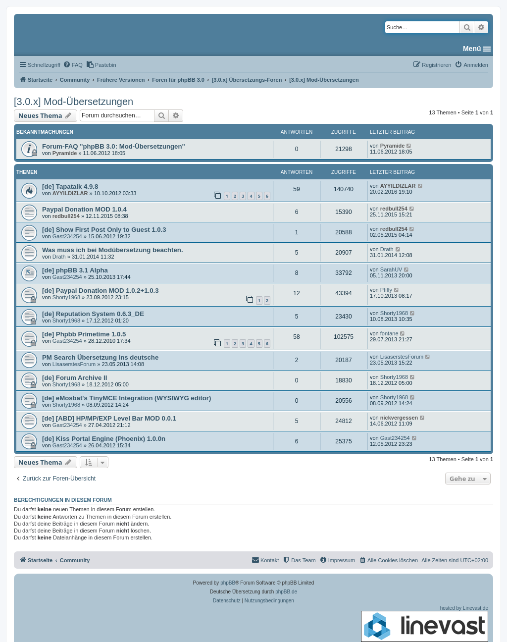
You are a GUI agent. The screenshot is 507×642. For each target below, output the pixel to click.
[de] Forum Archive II (74, 377)
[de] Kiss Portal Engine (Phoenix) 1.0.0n (103, 438)
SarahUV (391, 269)
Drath (59, 257)
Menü (472, 49)
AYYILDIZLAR (70, 193)
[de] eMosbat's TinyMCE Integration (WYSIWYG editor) (126, 398)
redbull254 (66, 216)
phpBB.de (286, 591)
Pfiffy (386, 290)
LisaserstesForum (74, 364)
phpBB (227, 583)
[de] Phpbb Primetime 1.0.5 (84, 334)
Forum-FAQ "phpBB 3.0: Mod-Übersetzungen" (113, 146)
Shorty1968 (66, 297)
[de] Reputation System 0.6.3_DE (93, 314)
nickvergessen (399, 418)
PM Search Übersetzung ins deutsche (100, 357)
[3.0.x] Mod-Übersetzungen (73, 101)
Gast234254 (67, 236)
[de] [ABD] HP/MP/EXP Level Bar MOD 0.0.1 (109, 418)
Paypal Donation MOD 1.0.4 (84, 209)
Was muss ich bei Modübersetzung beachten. (112, 250)
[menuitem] (73, 65)
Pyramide (64, 153)
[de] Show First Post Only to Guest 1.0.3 (104, 229)
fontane (389, 333)
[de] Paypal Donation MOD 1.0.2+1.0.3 (100, 290)
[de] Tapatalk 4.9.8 (70, 186)
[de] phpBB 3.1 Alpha (75, 270)
